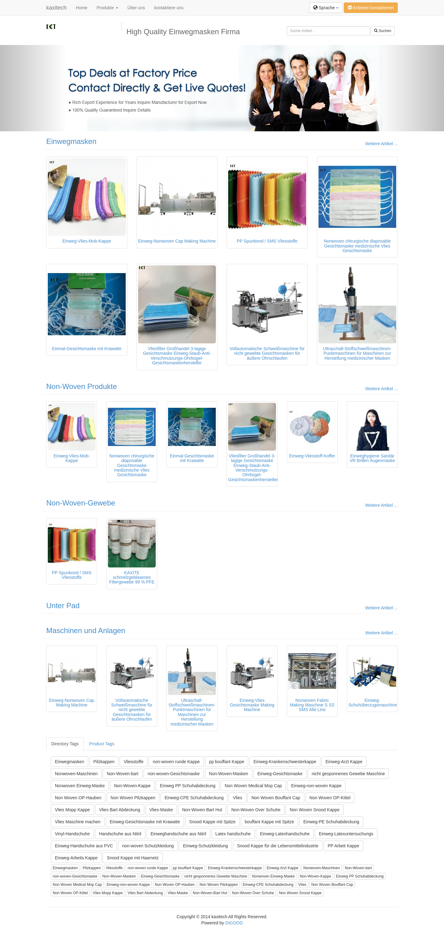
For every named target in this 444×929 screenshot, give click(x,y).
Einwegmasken (71, 141)
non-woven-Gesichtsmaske (174, 773)
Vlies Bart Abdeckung (119, 809)
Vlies (237, 797)
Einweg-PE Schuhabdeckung (331, 821)
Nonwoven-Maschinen (76, 773)
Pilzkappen (104, 761)
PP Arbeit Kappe (343, 845)
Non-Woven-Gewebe (80, 503)
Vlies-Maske (161, 809)
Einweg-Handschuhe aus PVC (84, 845)
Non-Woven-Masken (228, 773)
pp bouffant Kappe (226, 761)
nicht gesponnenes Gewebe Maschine (348, 773)
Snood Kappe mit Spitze (212, 821)
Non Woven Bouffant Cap (275, 797)
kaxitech (56, 8)
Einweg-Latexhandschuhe (285, 833)
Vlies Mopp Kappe (72, 809)
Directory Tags (65, 743)
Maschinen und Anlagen (85, 630)
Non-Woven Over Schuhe (255, 809)
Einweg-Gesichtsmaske (279, 773)
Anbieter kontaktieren (371, 7)
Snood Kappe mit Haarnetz (132, 857)
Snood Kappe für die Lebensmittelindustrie (278, 845)
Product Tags (101, 743)
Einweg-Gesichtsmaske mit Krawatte (145, 821)
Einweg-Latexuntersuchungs (346, 833)
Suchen (382, 31)
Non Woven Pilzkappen (133, 797)
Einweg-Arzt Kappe (344, 761)
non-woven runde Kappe (176, 761)
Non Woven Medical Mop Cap (253, 785)
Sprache (326, 7)
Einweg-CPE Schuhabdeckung (194, 797)
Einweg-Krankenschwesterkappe (284, 761)
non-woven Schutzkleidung (148, 845)
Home (81, 7)
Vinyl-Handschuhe (72, 833)
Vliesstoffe (133, 761)
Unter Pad (63, 605)
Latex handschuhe (233, 833)
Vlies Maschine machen (78, 821)
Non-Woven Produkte (81, 386)
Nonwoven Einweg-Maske (80, 785)
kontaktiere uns (168, 7)
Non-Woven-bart (122, 773)
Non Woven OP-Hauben (78, 797)
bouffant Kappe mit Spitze (269, 821)
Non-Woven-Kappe (132, 785)
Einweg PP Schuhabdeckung (187, 785)
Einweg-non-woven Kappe (316, 785)
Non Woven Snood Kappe (314, 809)
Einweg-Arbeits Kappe (76, 857)
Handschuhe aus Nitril (120, 833)
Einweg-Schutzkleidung (205, 845)
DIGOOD (234, 922)
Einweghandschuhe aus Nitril (178, 833)
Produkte (107, 7)
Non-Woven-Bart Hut (202, 809)
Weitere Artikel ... (381, 143)
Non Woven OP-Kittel (330, 797)
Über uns (136, 7)
